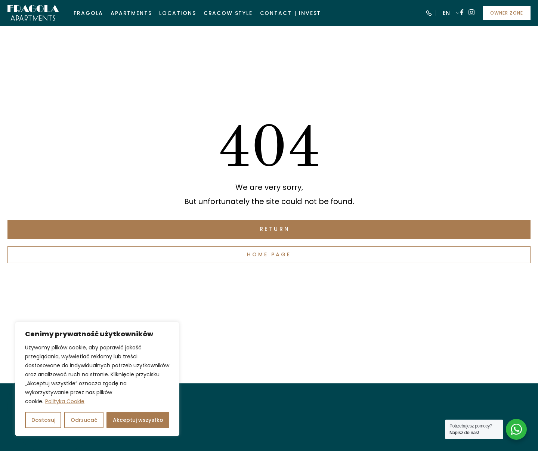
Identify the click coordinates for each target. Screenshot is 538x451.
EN (446, 13)
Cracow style (228, 13)
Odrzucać (84, 420)
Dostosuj (43, 420)
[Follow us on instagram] (471, 13)
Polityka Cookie (64, 401)
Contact (276, 13)
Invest (310, 13)
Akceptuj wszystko (138, 420)
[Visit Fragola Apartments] (33, 13)
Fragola (88, 13)
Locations (177, 13)
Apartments (131, 13)
